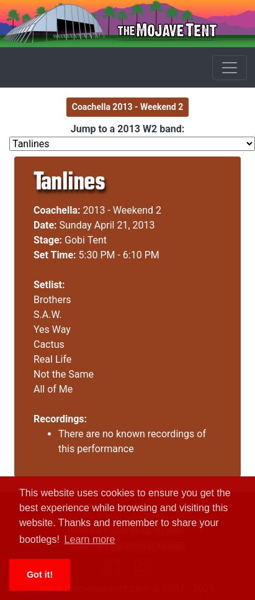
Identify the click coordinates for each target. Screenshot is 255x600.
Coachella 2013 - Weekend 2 (128, 107)
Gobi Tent (86, 240)
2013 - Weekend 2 (122, 210)
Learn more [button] (90, 539)
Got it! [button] (40, 575)
